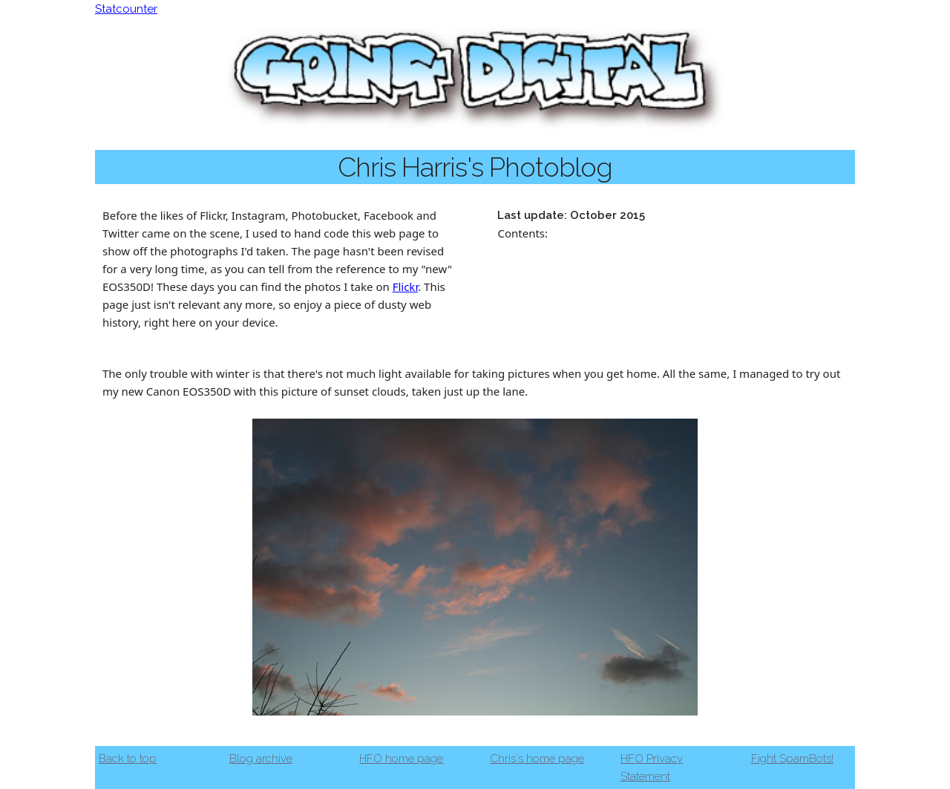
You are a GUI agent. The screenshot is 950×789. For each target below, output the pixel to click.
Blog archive (260, 758)
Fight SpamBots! (792, 758)
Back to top (128, 758)
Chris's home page (537, 758)
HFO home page (401, 758)
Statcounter (126, 9)
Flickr (406, 286)
